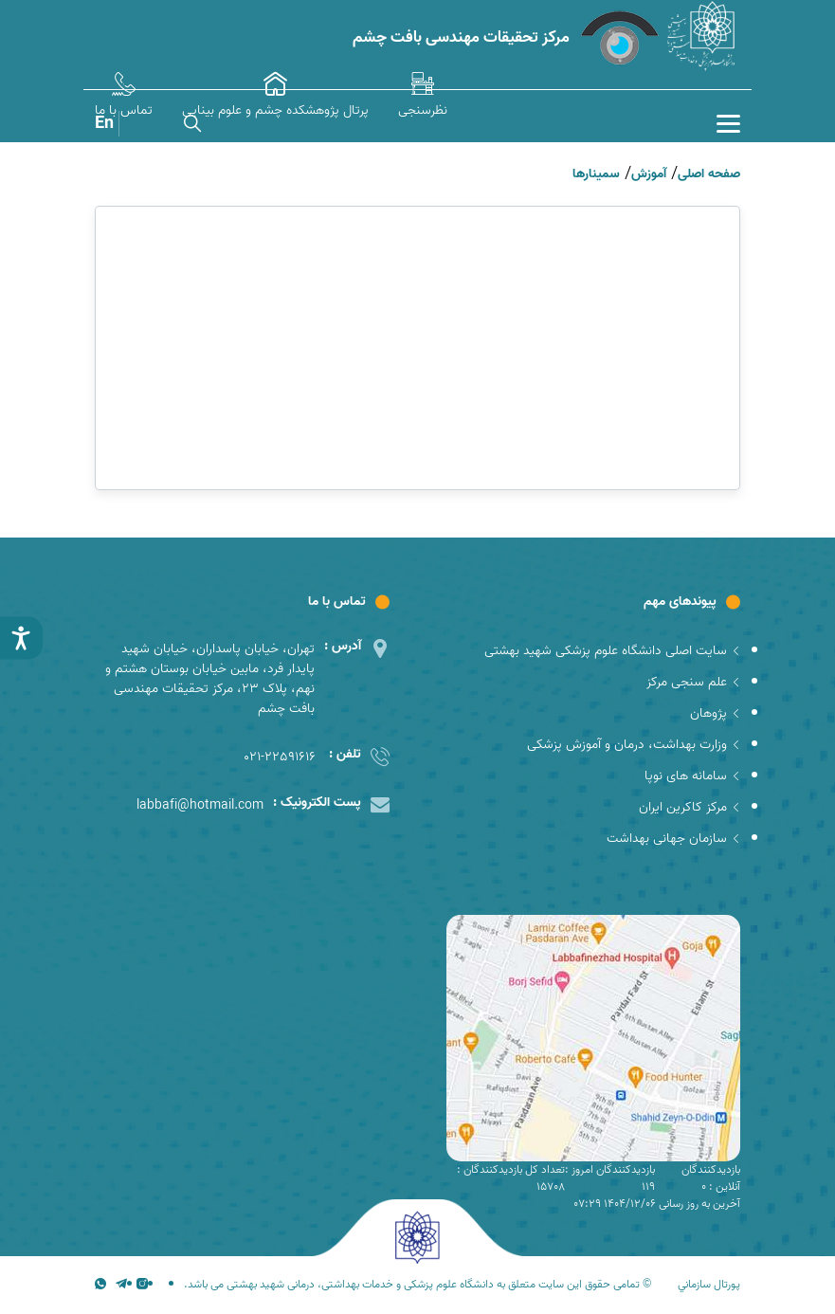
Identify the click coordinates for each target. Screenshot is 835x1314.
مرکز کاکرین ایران (689, 807)
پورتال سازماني (709, 1284)
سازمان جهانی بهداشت (673, 839)
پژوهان (715, 713)
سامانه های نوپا (692, 776)
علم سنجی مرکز (693, 682)
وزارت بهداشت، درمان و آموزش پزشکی (633, 745)
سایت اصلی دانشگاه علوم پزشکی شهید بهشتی (612, 651)
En (104, 124)
